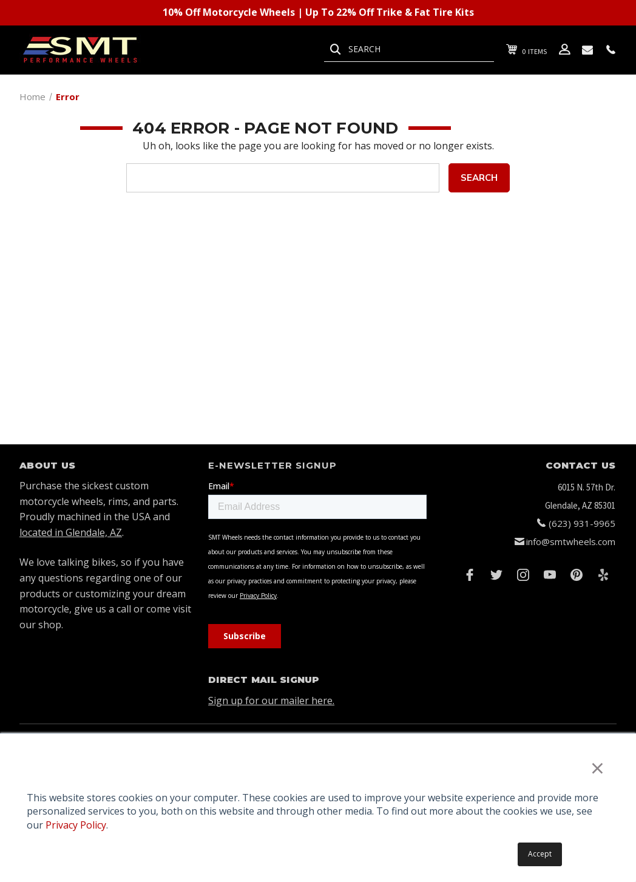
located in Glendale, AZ (70, 532)
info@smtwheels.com (570, 541)
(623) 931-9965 (582, 523)
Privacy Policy (76, 825)
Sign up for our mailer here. (271, 700)
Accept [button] (540, 854)
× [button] (597, 767)
